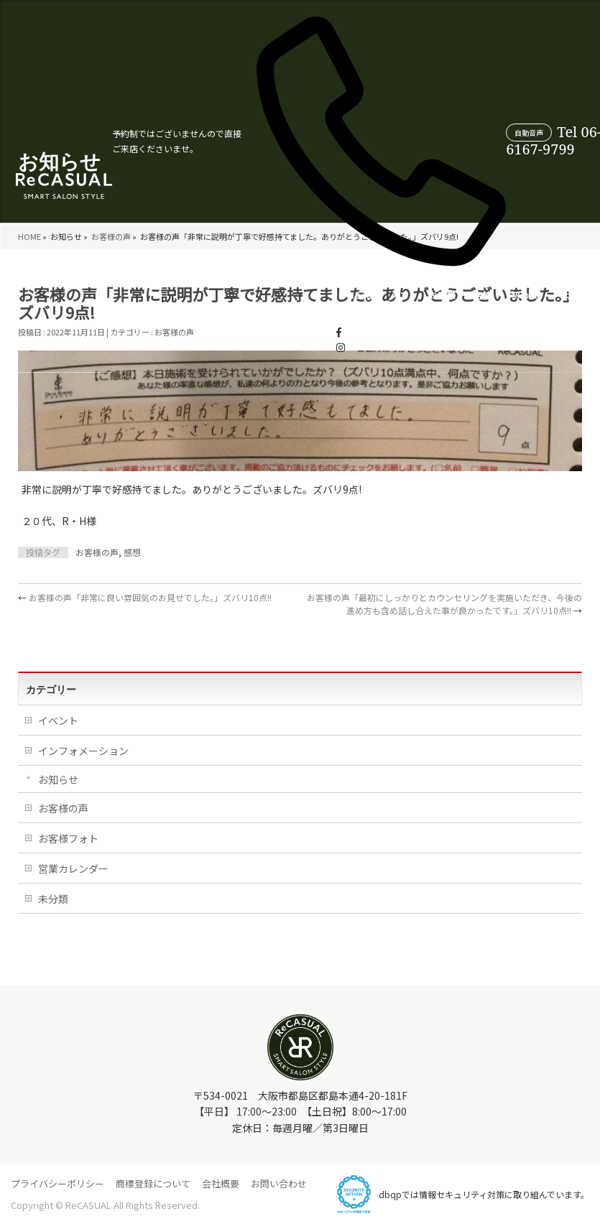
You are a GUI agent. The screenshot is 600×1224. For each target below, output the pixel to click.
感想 (132, 552)
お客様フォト (68, 838)
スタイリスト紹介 (491, 310)
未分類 (53, 898)
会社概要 (220, 1183)
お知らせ (58, 779)
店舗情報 (268, 310)
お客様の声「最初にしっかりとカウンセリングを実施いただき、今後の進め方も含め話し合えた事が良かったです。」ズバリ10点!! (444, 603)
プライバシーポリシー (57, 1183)
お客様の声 (228, 310)
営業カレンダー (427, 310)
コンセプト (143, 310)
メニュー (184, 310)
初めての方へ (312, 310)
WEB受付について (557, 310)
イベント (58, 720)
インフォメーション (83, 750)
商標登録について (153, 1183)
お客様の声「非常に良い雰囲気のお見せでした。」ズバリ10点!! (145, 597)
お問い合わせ (279, 1183)
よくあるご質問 (368, 310)
